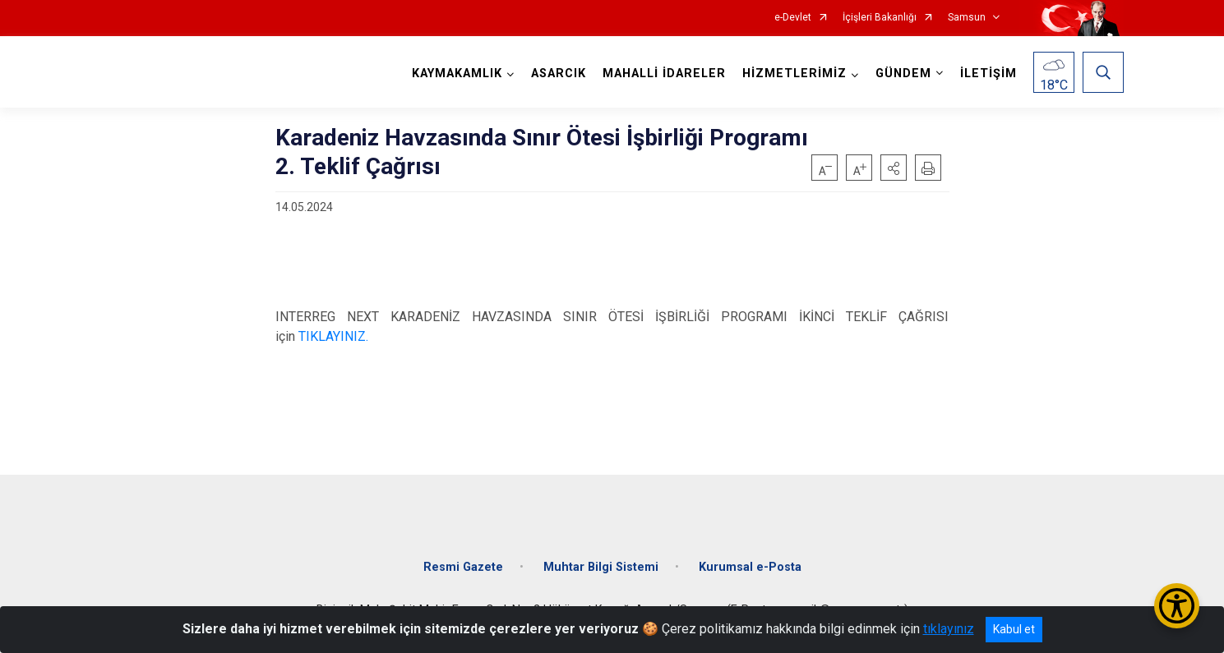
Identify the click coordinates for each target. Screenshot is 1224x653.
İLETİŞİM (988, 73)
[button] (893, 167)
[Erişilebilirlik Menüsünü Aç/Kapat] (1176, 605)
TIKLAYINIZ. (333, 336)
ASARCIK (558, 73)
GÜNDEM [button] (903, 73)
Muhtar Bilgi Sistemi (600, 567)
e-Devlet (792, 17)
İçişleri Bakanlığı (880, 17)
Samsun (967, 17)
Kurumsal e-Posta (750, 567)
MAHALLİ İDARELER (664, 73)
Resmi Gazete (463, 567)
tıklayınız (948, 629)
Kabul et (1014, 629)
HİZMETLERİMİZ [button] (794, 73)
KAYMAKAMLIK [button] (457, 73)
